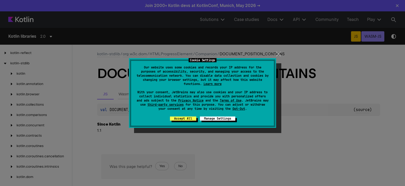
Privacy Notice (191, 100)
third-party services (165, 105)
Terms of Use (231, 100)
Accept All (183, 119)
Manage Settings (217, 119)
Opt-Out (238, 109)
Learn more (213, 84)
